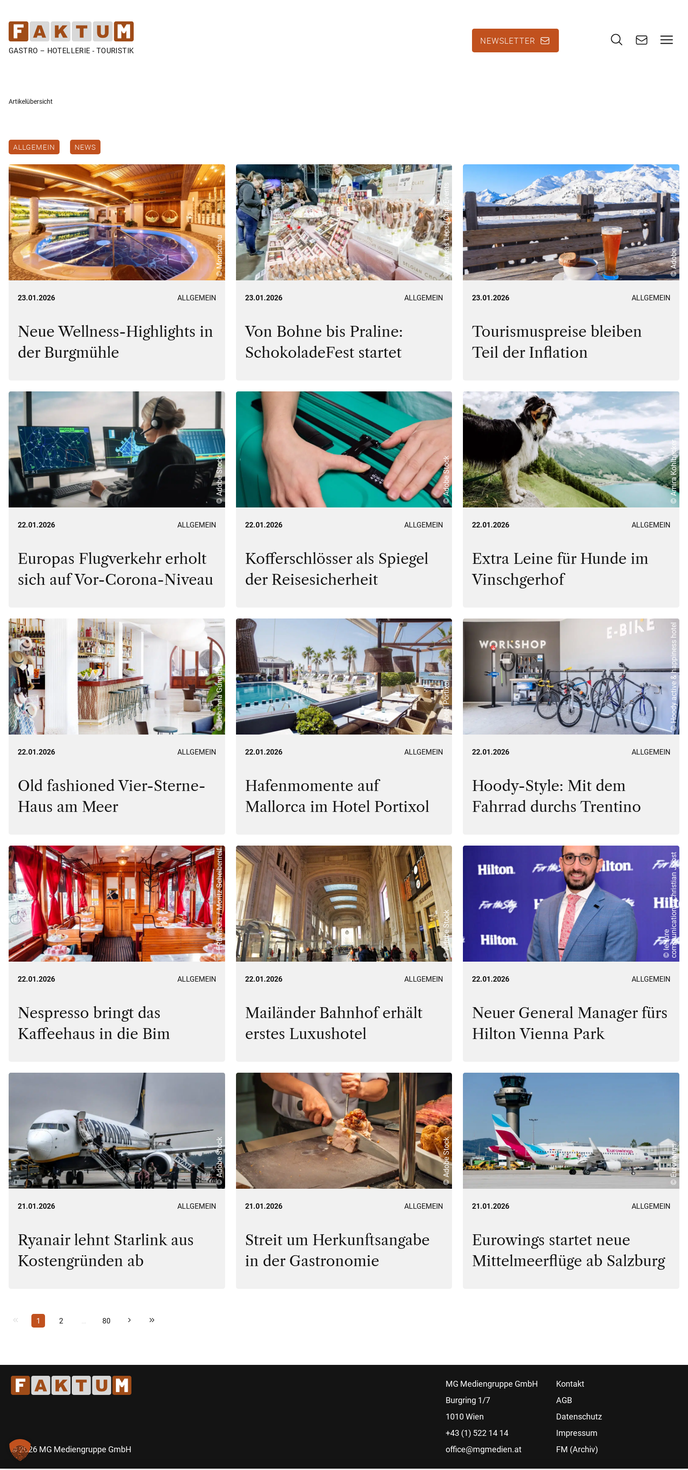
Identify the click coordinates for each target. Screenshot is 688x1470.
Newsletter (507, 40)
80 (106, 1322)
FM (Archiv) (577, 1450)
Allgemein (34, 147)
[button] (20, 1450)
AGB (564, 1401)
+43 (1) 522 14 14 (477, 1434)
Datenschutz (579, 1418)
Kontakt (570, 1385)
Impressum (577, 1434)
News (85, 147)
